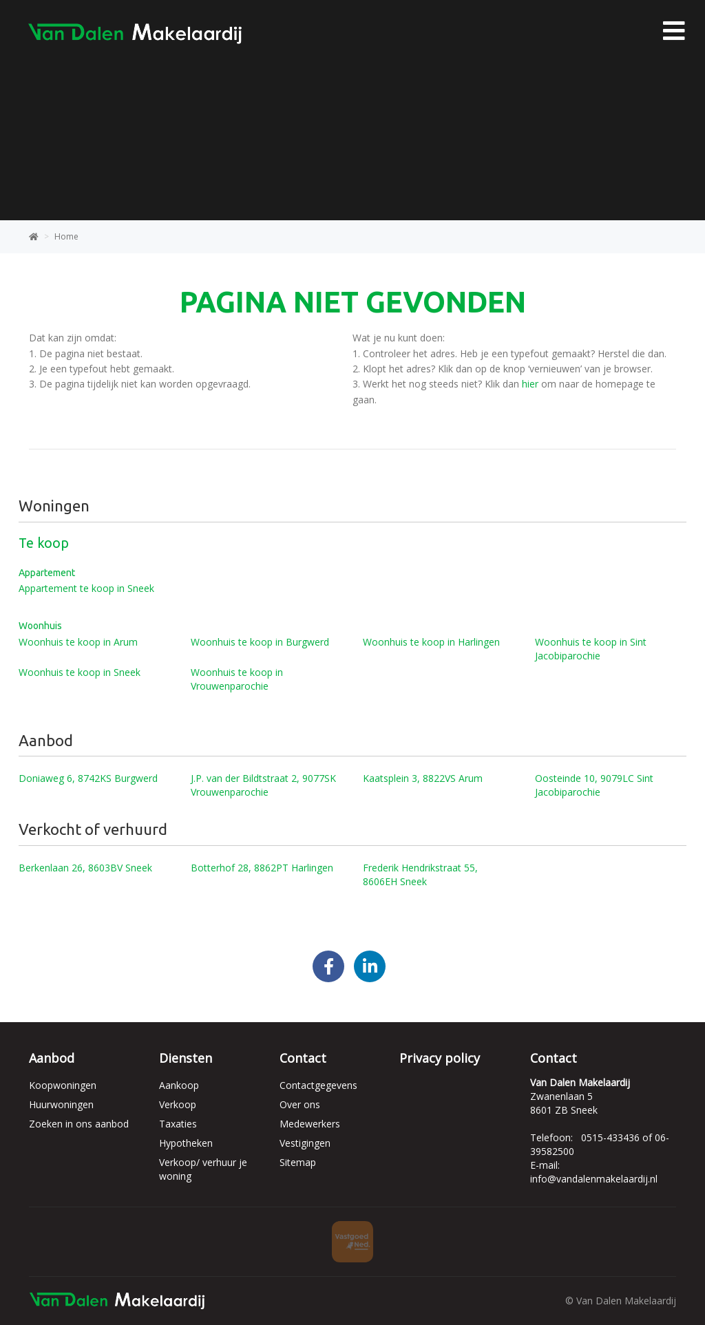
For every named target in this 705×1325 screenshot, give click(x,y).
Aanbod (51, 1058)
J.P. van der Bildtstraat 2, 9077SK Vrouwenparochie (263, 785)
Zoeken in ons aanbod (79, 1123)
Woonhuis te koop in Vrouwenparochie (237, 679)
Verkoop (177, 1104)
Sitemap (298, 1162)
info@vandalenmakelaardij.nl (593, 1178)
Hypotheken (186, 1142)
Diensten (185, 1058)
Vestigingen (305, 1142)
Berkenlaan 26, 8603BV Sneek (85, 867)
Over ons (300, 1104)
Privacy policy (439, 1058)
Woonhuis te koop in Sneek (79, 672)
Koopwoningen (62, 1085)
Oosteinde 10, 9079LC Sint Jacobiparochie (594, 785)
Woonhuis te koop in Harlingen (431, 641)
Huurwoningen (61, 1104)
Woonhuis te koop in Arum (78, 641)
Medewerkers (310, 1123)
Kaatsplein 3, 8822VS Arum (423, 778)
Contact (303, 1058)
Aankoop (179, 1085)
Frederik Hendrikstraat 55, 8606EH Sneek (420, 874)
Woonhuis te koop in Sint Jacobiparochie (590, 648)
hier (530, 383)
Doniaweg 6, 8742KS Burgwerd (88, 778)
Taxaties (178, 1123)
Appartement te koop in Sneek (86, 588)
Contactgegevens (318, 1085)
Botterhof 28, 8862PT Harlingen (262, 867)
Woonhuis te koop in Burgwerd (260, 641)
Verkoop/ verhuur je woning (203, 1169)
